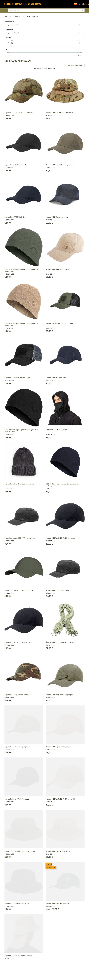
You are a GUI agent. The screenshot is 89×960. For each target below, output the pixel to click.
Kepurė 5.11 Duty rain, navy (56, 378)
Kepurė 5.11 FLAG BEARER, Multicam (18, 113)
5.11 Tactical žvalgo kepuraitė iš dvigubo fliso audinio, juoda (21, 431)
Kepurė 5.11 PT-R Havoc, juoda (57, 590)
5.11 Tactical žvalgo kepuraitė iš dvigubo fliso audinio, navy (63, 485)
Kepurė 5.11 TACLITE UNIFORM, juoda (60, 538)
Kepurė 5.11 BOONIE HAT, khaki (58, 851)
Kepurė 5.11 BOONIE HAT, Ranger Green (19, 851)
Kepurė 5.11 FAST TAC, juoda (15, 165)
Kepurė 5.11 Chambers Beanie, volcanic (19, 484)
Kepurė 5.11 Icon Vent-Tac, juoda (16, 799)
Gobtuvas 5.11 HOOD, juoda (56, 430)
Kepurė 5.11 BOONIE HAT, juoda (16, 903)
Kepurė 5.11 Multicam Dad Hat (57, 903)
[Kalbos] (76, 4)
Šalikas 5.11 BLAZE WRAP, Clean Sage (61, 642)
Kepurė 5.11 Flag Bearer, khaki (57, 269)
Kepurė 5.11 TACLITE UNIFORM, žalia (18, 590)
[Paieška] (46, 10)
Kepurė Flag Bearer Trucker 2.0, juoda (18, 378)
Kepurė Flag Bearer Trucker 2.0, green (60, 323)
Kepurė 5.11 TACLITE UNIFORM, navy (18, 642)
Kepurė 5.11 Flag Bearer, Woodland (17, 695)
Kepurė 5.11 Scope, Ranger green (17, 747)
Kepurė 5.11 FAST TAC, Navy (15, 217)
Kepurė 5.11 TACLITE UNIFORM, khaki (60, 799)
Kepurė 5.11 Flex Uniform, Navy (57, 217)
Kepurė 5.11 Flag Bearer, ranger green (60, 695)
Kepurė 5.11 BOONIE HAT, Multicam (59, 113)
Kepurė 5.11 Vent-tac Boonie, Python (18, 956)
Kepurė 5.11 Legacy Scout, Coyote (58, 747)
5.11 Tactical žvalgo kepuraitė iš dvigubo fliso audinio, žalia (21, 270)
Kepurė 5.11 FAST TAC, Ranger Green (60, 165)
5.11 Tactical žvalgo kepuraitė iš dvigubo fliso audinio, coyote (21, 324)
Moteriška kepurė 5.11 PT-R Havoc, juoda (19, 538)
